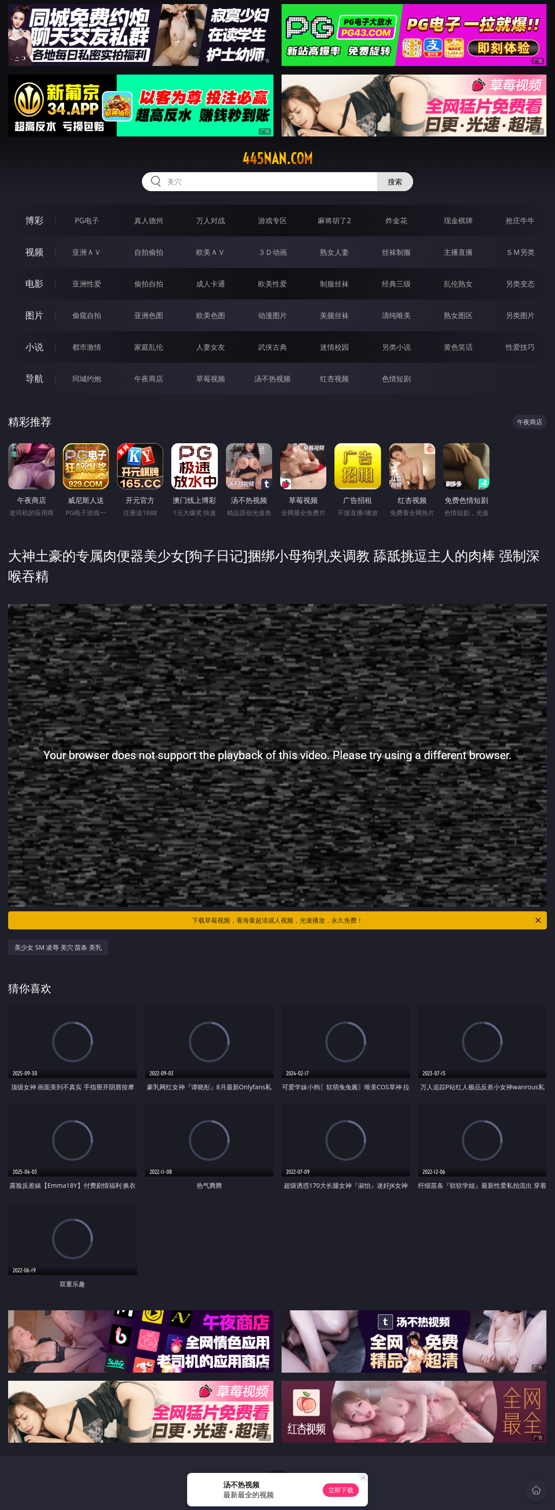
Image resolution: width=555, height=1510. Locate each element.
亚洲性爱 (86, 284)
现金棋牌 (458, 220)
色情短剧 (396, 379)
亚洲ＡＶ (86, 252)
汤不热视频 (272, 379)
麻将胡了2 (334, 220)
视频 (34, 252)
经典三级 (396, 284)
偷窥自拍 (86, 315)
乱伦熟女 (458, 284)
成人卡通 (210, 284)
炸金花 (396, 220)
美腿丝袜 (334, 315)
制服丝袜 (334, 284)
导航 (34, 378)
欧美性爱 (272, 284)
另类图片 (520, 315)
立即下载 (340, 1490)
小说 (34, 347)
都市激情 (86, 347)
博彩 (34, 220)
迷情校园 (334, 347)
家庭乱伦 (148, 347)
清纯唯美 (396, 315)
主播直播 (458, 252)
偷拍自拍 (148, 284)
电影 (34, 283)
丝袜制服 (396, 252)
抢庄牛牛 (520, 220)
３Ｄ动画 (272, 252)
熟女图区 (458, 315)
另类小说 (396, 347)
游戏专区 (272, 220)
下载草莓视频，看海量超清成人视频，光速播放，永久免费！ (367, 920)
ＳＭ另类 (520, 252)
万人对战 (210, 220)
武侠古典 (272, 347)
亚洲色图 (148, 315)
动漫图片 (272, 315)
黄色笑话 (458, 347)
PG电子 (87, 220)
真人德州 (148, 220)
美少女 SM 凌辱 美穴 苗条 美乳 (58, 947)
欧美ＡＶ (210, 252)
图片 (34, 315)
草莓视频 (210, 379)
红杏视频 (334, 379)
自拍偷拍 (148, 252)
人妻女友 (210, 347)
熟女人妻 (334, 252)
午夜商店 (148, 379)
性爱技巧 (520, 347)
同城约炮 (86, 379)
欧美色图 (210, 315)
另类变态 (520, 284)
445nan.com (277, 159)
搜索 (395, 182)
